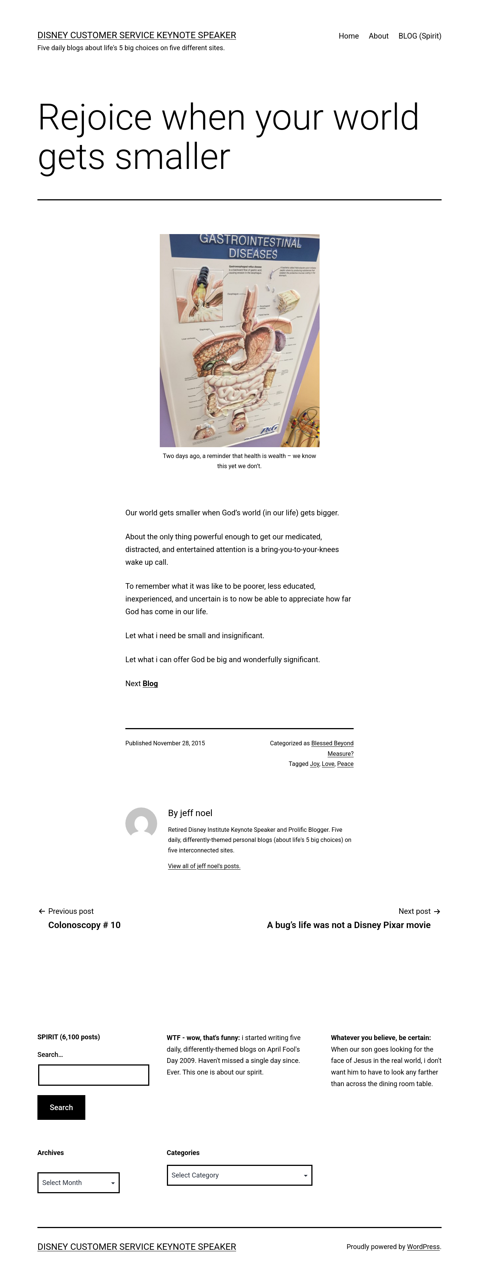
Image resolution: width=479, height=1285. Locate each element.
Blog (150, 683)
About (378, 35)
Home (349, 35)
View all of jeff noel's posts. (204, 866)
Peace (345, 763)
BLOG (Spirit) (420, 35)
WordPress (423, 1247)
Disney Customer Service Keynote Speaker (136, 35)
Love (328, 763)
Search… (50, 1054)
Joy (314, 763)
